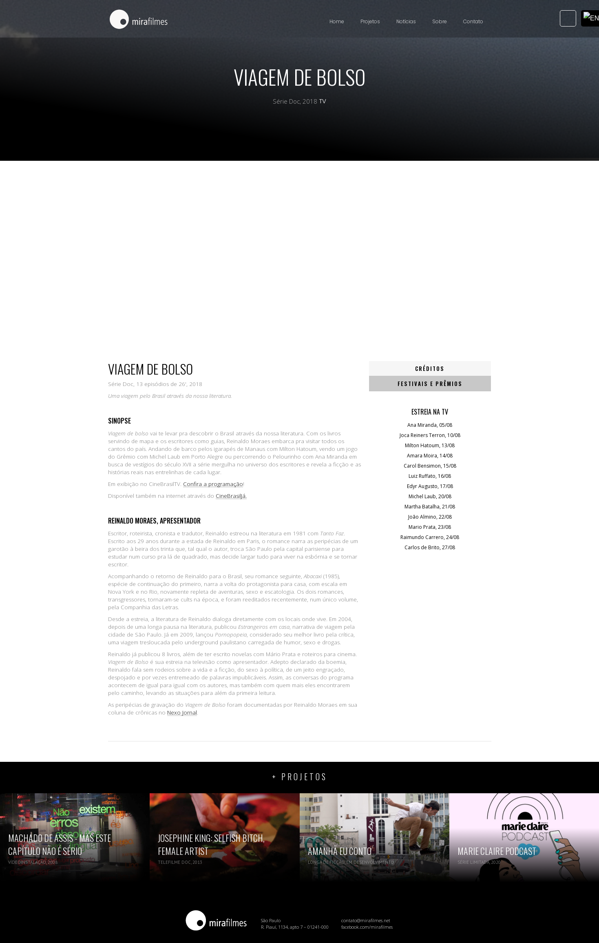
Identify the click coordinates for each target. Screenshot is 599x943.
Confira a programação (213, 484)
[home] (138, 20)
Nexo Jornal (182, 712)
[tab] (430, 368)
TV (322, 101)
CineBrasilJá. (231, 495)
